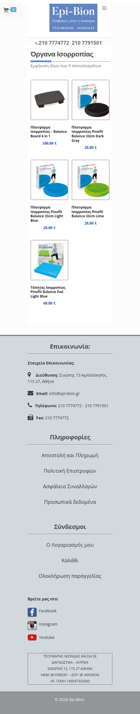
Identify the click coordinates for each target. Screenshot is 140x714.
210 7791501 (87, 42)
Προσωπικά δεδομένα (70, 501)
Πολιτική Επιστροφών (70, 470)
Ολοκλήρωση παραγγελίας (69, 575)
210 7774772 (54, 42)
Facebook (47, 610)
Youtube (46, 637)
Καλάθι (70, 560)
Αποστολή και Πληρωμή (70, 455)
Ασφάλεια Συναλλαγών (70, 486)
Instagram (48, 624)
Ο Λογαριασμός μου (70, 544)
